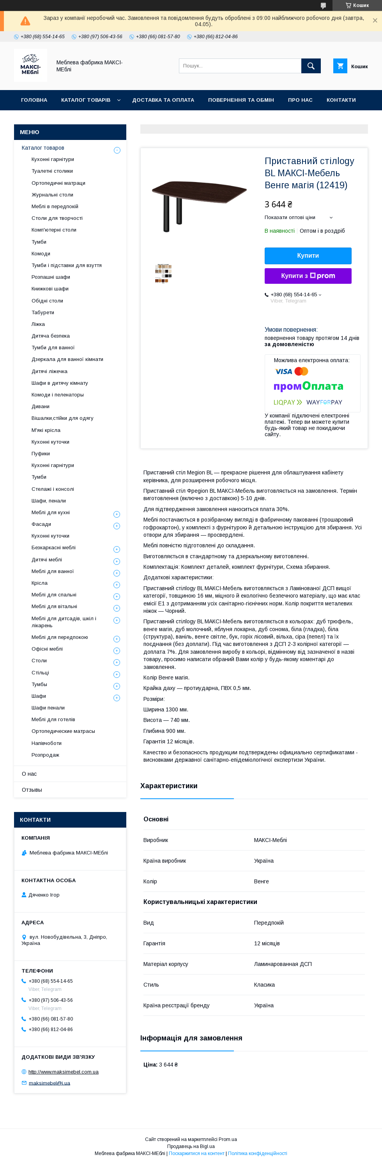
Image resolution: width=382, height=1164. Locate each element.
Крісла (40, 583)
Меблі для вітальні (54, 606)
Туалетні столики (52, 171)
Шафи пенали (48, 708)
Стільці (40, 673)
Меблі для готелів (53, 719)
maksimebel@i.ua (49, 1083)
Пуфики (41, 453)
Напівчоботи (47, 743)
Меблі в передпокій (55, 206)
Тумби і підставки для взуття (67, 265)
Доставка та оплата (163, 100)
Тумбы (39, 684)
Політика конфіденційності (257, 1153)
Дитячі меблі (47, 560)
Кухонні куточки (50, 442)
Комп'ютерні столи (54, 230)
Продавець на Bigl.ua (191, 1146)
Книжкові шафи (50, 289)
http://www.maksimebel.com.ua (63, 1072)
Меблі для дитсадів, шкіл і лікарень (64, 622)
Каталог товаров (43, 148)
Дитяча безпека (51, 336)
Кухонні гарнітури (53, 159)
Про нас (300, 100)
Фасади (41, 524)
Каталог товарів (85, 100)
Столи (39, 660)
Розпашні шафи (51, 277)
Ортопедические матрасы (63, 731)
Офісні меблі (47, 649)
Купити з (308, 276)
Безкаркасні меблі (54, 547)
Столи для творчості (57, 218)
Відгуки (32, 120)
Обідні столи (47, 301)
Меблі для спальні (54, 595)
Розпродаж (45, 755)
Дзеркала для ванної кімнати (67, 359)
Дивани (41, 406)
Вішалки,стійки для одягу (63, 418)
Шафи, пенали (49, 501)
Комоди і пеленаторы (58, 395)
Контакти (341, 100)
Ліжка (38, 324)
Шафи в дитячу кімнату (60, 383)
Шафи (39, 696)
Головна (34, 100)
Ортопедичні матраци (58, 183)
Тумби (39, 242)
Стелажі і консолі (53, 489)
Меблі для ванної (53, 571)
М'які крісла (46, 430)
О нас (29, 774)
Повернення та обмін (241, 100)
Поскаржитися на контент (197, 1153)
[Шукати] (311, 65)
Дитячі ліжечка (49, 371)
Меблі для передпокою (60, 637)
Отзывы (32, 790)
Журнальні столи (52, 195)
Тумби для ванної (53, 347)
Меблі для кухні (51, 512)
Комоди (41, 254)
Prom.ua (228, 1139)
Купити (308, 255)
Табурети (43, 312)
